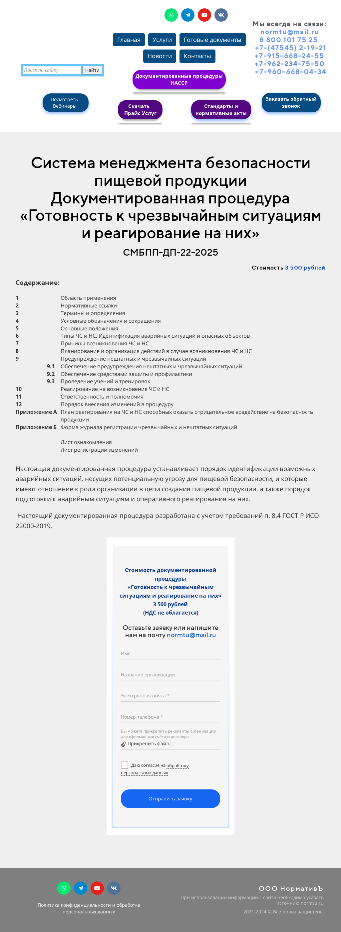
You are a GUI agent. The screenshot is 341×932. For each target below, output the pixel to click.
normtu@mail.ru (191, 635)
